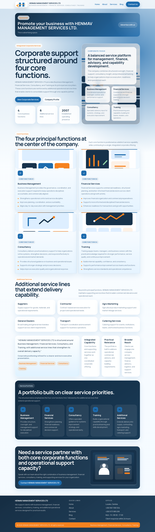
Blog (121, 4)
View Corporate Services (28, 99)
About (104, 4)
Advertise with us (128, 25)
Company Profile (52, 99)
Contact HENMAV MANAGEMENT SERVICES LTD (40, 483)
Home (97, 4)
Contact (72, 518)
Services (113, 4)
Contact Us (133, 4)
